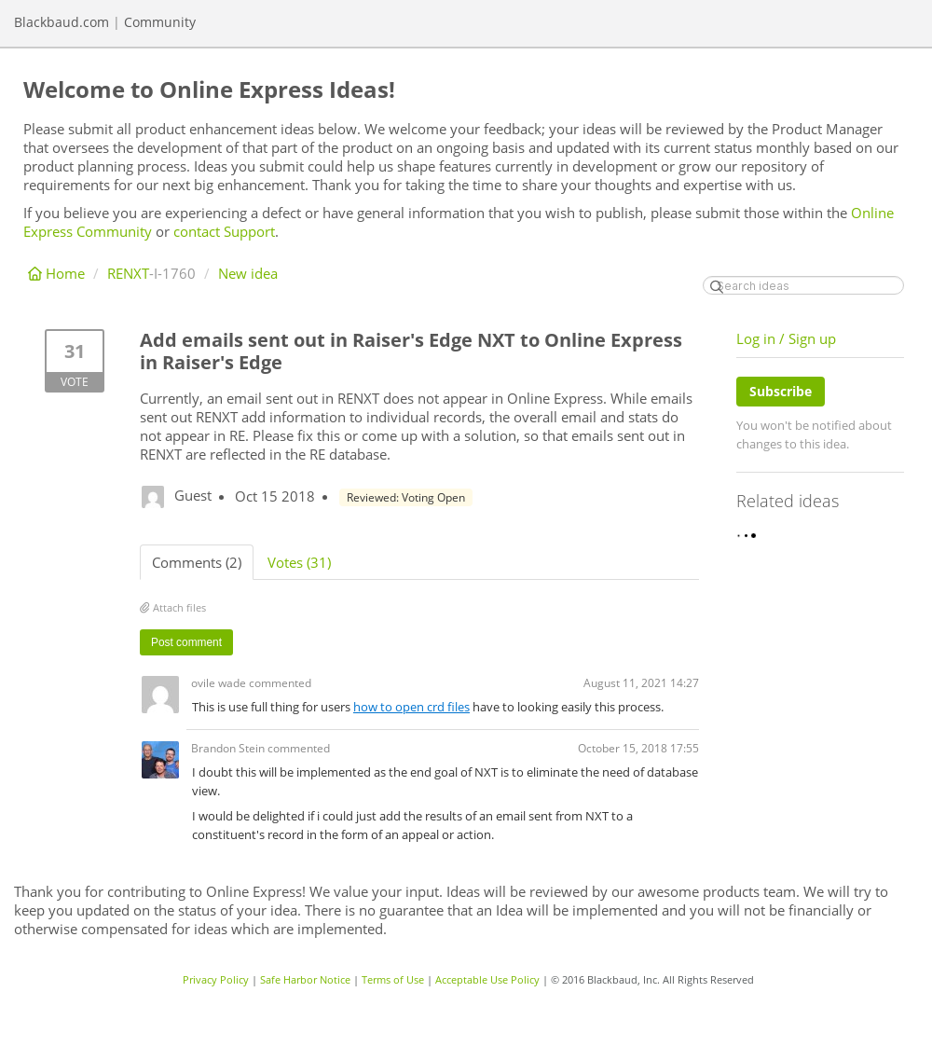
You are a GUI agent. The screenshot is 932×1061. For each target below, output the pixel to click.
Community (160, 22)
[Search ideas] (803, 285)
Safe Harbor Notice (305, 979)
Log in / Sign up (786, 338)
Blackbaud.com (61, 22)
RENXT (128, 273)
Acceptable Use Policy (487, 979)
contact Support (224, 231)
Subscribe (780, 391)
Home (58, 273)
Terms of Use (393, 979)
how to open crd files (411, 706)
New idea (248, 273)
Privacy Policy (216, 979)
